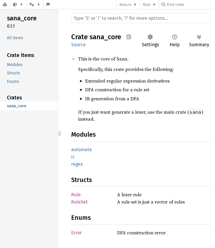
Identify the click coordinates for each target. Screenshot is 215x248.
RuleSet (79, 202)
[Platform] (34, 4)
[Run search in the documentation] (141, 18)
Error (76, 232)
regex (77, 164)
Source (78, 44)
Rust (146, 4)
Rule (76, 194)
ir (72, 157)
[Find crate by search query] (190, 4)
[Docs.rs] (5, 4)
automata (81, 149)
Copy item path (129, 37)
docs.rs (125, 4)
